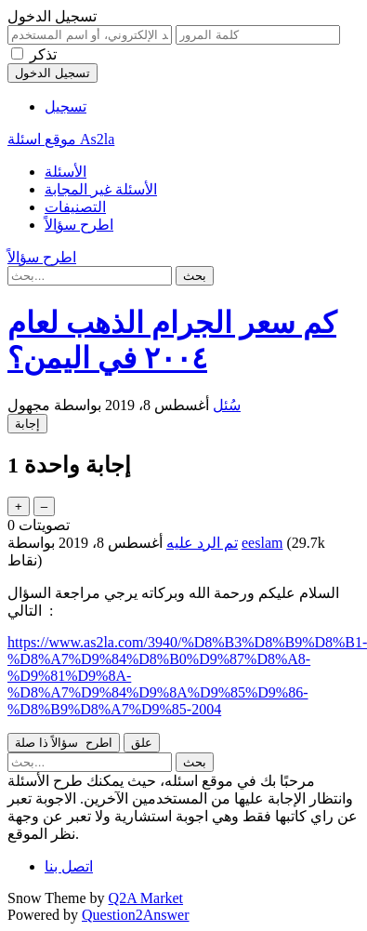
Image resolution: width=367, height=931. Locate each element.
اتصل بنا (69, 866)
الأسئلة (65, 172)
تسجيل (65, 106)
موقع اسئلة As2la (60, 139)
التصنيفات (75, 207)
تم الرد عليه (202, 543)
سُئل (227, 405)
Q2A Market (146, 898)
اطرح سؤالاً (79, 225)
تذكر (43, 54)
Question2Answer (136, 915)
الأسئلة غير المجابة (101, 189)
